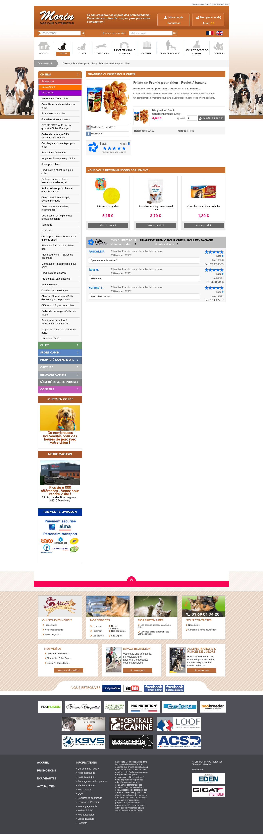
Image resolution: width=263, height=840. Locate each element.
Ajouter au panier (213, 118)
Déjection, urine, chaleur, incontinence (55, 208)
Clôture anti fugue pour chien (57, 305)
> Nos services (83, 789)
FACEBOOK (96, 134)
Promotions (47, 81)
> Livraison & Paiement (88, 802)
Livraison (97, 626)
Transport (46, 230)
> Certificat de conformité (89, 798)
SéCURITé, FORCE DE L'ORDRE (196, 52)
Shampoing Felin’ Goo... (59, 658)
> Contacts (81, 823)
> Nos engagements (86, 806)
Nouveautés (48, 87)
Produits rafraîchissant (53, 273)
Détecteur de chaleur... (58, 653)
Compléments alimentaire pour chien (58, 106)
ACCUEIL (44, 54)
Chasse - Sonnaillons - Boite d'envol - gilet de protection (57, 298)
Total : (208, 23)
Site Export (116, 635)
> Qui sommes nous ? (87, 768)
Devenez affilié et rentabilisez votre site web (153, 632)
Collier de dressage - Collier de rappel (58, 313)
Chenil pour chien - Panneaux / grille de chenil (58, 238)
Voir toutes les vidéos (68, 670)
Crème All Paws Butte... (58, 663)
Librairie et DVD (50, 338)
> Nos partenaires (85, 814)
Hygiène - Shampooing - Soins (58, 158)
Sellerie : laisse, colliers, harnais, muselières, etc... (55, 181)
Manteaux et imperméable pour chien (58, 265)
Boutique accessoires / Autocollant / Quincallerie (55, 322)
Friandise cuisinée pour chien (114, 63)
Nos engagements (54, 630)
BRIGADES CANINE (170, 54)
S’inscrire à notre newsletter (202, 630)
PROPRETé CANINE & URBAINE (124, 52)
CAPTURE (146, 54)
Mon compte (173, 17)
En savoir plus (138, 670)
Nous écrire (194, 625)
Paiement (97, 631)
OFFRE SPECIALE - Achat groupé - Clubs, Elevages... (56, 127)
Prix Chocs (47, 92)
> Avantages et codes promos (91, 781)
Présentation (51, 625)
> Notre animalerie (85, 772)
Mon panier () (210, 17)
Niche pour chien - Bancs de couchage (57, 256)
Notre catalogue (113, 627)
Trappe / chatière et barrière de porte (58, 331)
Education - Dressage (53, 152)
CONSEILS (219, 54)
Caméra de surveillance (54, 290)
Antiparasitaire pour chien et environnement (57, 190)
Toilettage (46, 224)
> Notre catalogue (85, 777)
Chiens (66, 63)
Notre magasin (52, 634)
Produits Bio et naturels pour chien (57, 172)
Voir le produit (108, 225)
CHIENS (63, 54)
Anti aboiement (49, 284)
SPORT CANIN (101, 54)
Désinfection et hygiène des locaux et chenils (56, 217)
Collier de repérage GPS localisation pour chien (55, 136)
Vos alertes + (99, 635)
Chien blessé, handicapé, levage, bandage (55, 199)
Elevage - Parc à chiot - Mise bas (57, 247)
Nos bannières (118, 631)
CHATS (82, 54)
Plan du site (197, 769)
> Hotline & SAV (84, 810)
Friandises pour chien (84, 63)
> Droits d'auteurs (85, 818)
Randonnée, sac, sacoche (56, 278)
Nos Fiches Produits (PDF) (103, 127)
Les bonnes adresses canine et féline (154, 626)
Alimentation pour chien (54, 98)
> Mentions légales (85, 785)
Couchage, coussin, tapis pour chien (58, 145)
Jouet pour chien (50, 164)
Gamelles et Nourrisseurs (55, 119)
